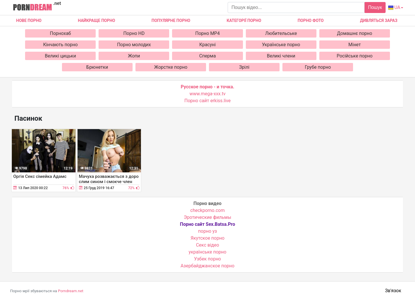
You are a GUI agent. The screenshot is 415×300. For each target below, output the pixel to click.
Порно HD (134, 33)
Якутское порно (207, 238)
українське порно (208, 252)
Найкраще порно (96, 20)
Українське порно (281, 44)
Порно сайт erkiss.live (207, 100)
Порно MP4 (207, 33)
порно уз (207, 231)
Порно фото (311, 20)
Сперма (207, 56)
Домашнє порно (354, 33)
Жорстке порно (170, 67)
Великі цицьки (60, 56)
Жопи (134, 56)
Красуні (207, 44)
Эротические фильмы (207, 217)
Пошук (375, 7)
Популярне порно (171, 20)
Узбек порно (207, 259)
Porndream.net (70, 291)
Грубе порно (318, 67)
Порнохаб (60, 33)
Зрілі (244, 67)
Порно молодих (134, 44)
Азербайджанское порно (208, 266)
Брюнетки (97, 67)
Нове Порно (29, 20)
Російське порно (354, 56)
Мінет (354, 44)
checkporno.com (207, 210)
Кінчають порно (60, 44)
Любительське (281, 33)
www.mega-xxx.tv (208, 93)
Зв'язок (393, 290)
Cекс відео (207, 245)
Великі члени (281, 56)
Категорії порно (244, 20)
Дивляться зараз (378, 20)
